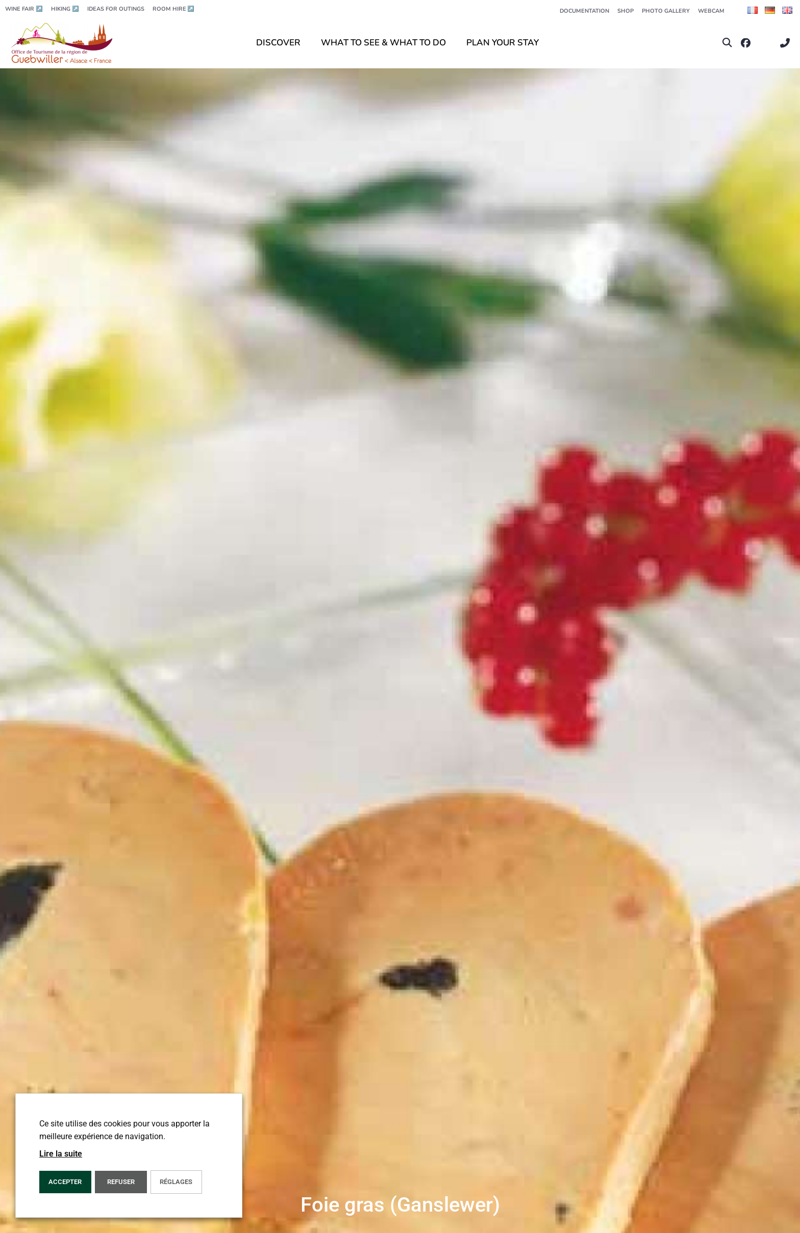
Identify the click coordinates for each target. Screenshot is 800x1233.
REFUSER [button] (121, 1182)
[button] (727, 43)
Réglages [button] (176, 1182)
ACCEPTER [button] (65, 1182)
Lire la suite (60, 1154)
